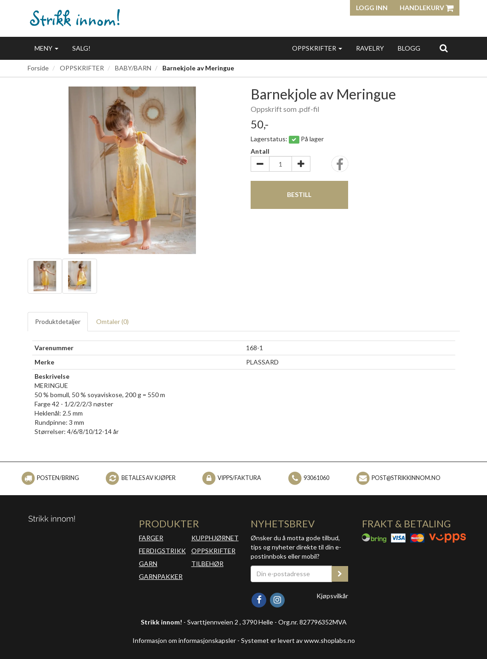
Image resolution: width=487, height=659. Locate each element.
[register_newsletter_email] (340, 574)
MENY (46, 48)
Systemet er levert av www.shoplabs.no (298, 640)
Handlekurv (426, 8)
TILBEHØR (207, 563)
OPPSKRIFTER (317, 48)
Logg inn (372, 8)
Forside (38, 68)
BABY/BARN (133, 68)
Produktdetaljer (57, 321)
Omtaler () (112, 321)
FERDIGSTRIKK (162, 551)
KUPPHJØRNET (215, 538)
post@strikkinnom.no (406, 477)
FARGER (151, 538)
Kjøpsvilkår (332, 596)
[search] (443, 47)
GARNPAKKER (161, 576)
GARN (148, 563)
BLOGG (409, 48)
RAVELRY (370, 48)
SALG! (81, 48)
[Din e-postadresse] (291, 574)
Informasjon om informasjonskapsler (184, 640)
